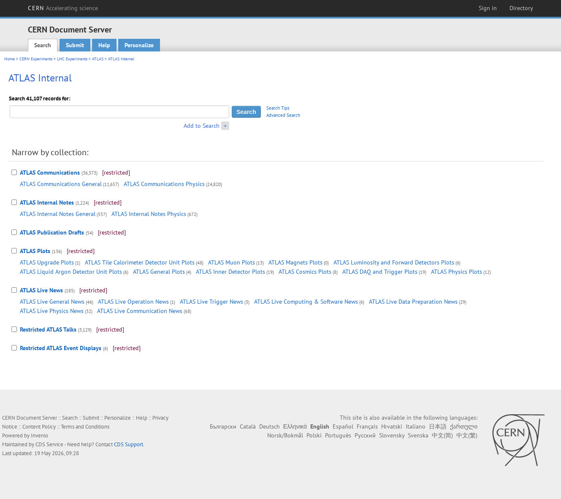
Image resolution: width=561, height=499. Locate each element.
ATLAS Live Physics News (52, 311)
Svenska (418, 435)
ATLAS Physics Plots (456, 271)
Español (343, 426)
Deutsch (269, 426)
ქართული (463, 426)
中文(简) (442, 435)
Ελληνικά (295, 426)
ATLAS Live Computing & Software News (306, 301)
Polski (314, 435)
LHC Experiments (72, 59)
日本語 (438, 426)
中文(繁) (466, 435)
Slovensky (391, 435)
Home (9, 59)
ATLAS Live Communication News (139, 311)
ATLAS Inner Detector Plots (230, 271)
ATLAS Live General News (52, 301)
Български (223, 426)
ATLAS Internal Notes (47, 202)
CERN (63, 8)
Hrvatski (391, 426)
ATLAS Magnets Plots (295, 262)
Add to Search (202, 125)
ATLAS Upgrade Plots (47, 262)
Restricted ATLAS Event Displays (60, 348)
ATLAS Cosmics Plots (305, 271)
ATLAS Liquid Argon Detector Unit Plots (71, 271)
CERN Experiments (35, 59)
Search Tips (278, 108)
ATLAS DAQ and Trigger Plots (379, 271)
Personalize (139, 45)
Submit (75, 45)
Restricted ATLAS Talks (48, 329)
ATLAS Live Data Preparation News (413, 301)
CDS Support (128, 444)
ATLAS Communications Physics (164, 184)
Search (42, 45)
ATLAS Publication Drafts (52, 232)
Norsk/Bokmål (285, 435)
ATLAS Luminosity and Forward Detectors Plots (393, 262)
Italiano (415, 426)
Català (248, 426)
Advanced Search (283, 115)
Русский (365, 435)
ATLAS (97, 59)
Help (104, 45)
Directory (521, 8)
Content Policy (39, 426)
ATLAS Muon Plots (231, 262)
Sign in (488, 8)
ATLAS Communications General (61, 184)
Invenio (39, 435)
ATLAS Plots (35, 251)
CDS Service (49, 444)
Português (338, 435)
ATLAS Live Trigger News (211, 301)
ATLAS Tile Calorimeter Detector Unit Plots (140, 262)
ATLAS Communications (50, 172)
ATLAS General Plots (159, 271)
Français (367, 426)
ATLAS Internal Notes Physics (148, 214)
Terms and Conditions (85, 426)
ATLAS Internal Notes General (57, 214)
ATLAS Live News (41, 290)
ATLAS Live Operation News (133, 301)
